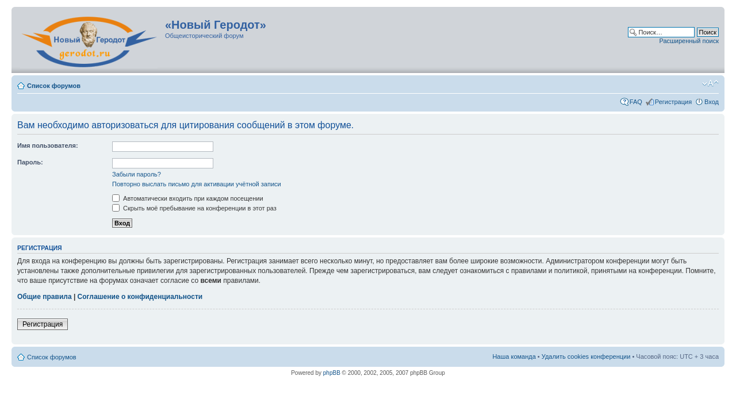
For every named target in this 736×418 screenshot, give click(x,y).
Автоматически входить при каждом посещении (187, 198)
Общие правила (44, 297)
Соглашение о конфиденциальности (140, 297)
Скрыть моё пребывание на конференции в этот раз (194, 208)
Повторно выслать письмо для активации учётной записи (196, 184)
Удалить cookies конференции (586, 356)
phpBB (331, 373)
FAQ (636, 101)
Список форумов (53, 85)
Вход (711, 101)
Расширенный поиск (689, 40)
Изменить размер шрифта (710, 83)
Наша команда (513, 356)
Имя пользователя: (47, 145)
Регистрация (673, 101)
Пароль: (30, 162)
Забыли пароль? (136, 174)
